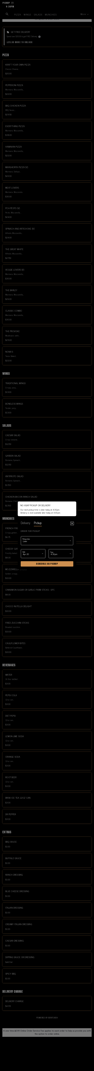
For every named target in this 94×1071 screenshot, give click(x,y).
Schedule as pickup (47, 563)
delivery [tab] (25, 522)
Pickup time (26, 539)
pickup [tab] (38, 522)
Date (23, 552)
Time (51, 552)
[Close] (72, 523)
